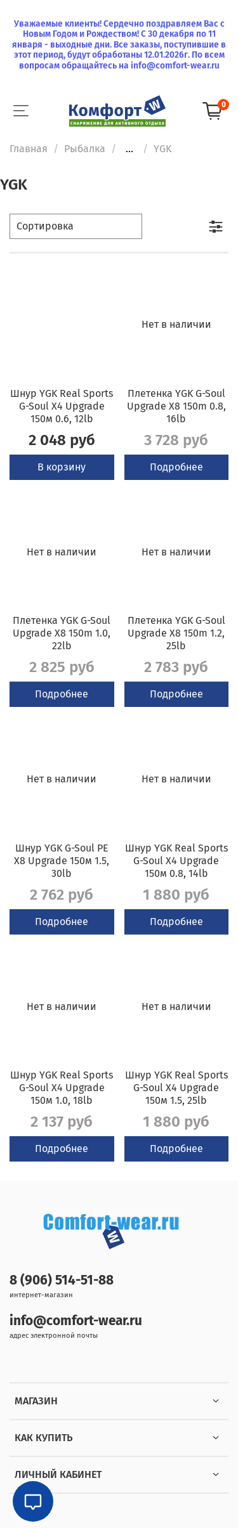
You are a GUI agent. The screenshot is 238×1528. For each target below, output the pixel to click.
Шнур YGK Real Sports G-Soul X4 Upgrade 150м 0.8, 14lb (176, 860)
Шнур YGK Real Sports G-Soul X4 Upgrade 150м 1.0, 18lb (61, 1087)
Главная (29, 149)
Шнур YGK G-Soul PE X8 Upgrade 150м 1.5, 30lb (61, 860)
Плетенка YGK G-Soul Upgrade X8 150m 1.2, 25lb (176, 633)
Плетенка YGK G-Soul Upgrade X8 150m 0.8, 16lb (176, 406)
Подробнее (176, 467)
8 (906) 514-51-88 (62, 1280)
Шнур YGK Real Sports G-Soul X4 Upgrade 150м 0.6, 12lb (61, 406)
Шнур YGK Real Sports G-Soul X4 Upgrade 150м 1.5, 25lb (176, 1087)
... (129, 149)
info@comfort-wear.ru (76, 1321)
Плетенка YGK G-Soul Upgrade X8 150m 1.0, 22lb (61, 633)
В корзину (61, 467)
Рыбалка (84, 149)
